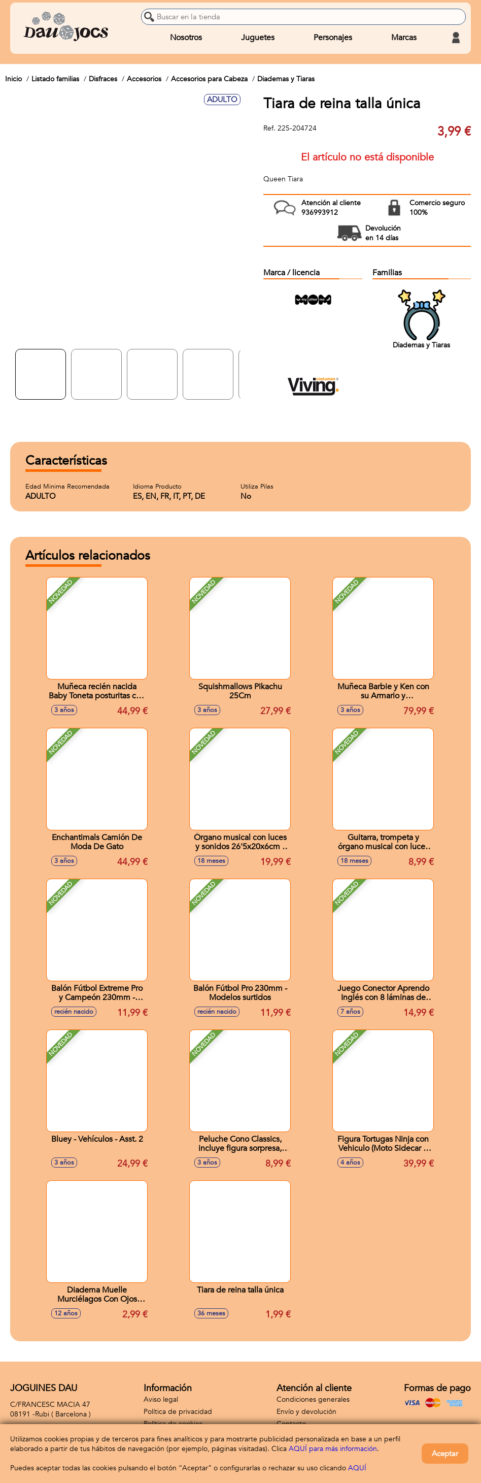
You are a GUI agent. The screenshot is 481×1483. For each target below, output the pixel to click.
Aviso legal (161, 1399)
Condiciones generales (313, 1399)
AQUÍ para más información (333, 1449)
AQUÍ (357, 1468)
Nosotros (186, 37)
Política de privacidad (178, 1411)
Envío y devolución (306, 1411)
